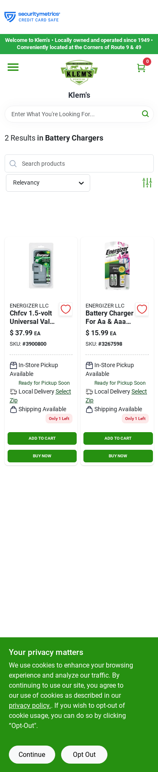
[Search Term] (79, 114)
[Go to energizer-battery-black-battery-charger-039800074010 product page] (117, 351)
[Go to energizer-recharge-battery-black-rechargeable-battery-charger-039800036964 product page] (41, 351)
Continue (32, 755)
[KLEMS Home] (79, 72)
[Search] (146, 113)
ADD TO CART (42, 438)
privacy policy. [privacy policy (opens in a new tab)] (30, 705)
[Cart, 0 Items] (141, 67)
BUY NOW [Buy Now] (42, 456)
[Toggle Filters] (147, 183)
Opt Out (84, 755)
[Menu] (13, 67)
